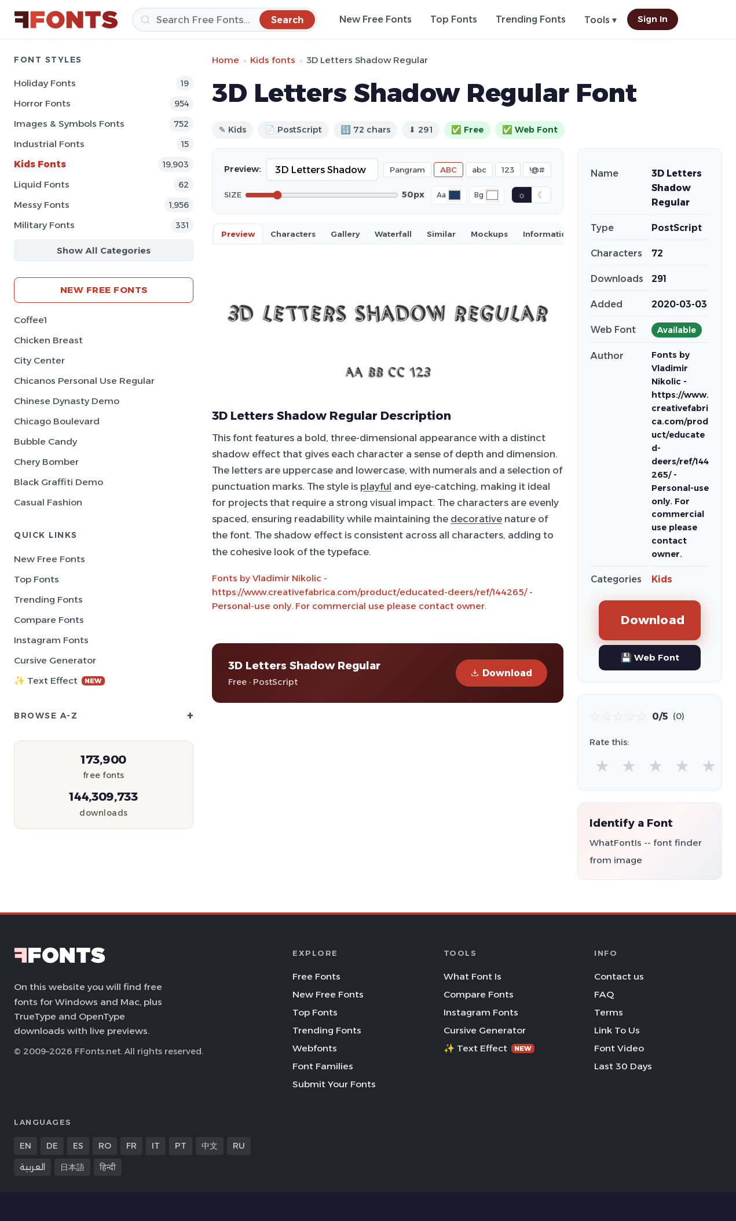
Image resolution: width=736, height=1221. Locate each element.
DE (52, 1146)
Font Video (619, 1048)
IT (156, 1146)
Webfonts (314, 1048)
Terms (608, 1012)
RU (239, 1146)
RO (104, 1146)
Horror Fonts (42, 103)
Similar (441, 234)
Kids (661, 579)
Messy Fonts (41, 204)
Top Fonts (453, 19)
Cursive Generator (55, 660)
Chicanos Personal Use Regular (84, 380)
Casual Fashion (48, 502)
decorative (476, 519)
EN (25, 1146)
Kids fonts (272, 59)
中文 (210, 1146)
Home (225, 59)
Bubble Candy (45, 441)
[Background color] (492, 195)
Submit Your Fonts (334, 1084)
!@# (537, 169)
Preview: (242, 169)
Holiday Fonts (45, 83)
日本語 (72, 1167)
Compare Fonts (49, 619)
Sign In (653, 19)
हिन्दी (108, 1167)
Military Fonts (44, 224)
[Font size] (321, 195)
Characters (293, 234)
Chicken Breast (48, 340)
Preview (238, 234)
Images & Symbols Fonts (69, 123)
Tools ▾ (600, 19)
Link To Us (617, 1030)
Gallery (345, 234)
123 (507, 169)
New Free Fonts (375, 19)
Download (501, 673)
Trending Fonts (531, 19)
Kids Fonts (40, 164)
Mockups (489, 234)
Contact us (619, 976)
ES (78, 1146)
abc (479, 169)
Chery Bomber (46, 461)
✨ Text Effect (59, 680)
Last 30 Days (623, 1066)
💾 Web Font (650, 657)
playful (375, 486)
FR (131, 1146)
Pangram (407, 169)
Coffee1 (30, 319)
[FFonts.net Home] (66, 19)
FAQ (604, 994)
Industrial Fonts (49, 143)
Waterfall (393, 234)
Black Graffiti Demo (58, 481)
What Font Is (472, 976)
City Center (39, 360)
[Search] (224, 20)
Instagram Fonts (51, 640)
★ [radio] (602, 766)
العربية (32, 1167)
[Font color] (455, 195)
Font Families (322, 1066)
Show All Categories (104, 250)
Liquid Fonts (41, 184)
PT (180, 1146)
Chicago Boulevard (57, 421)
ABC (448, 169)
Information (547, 234)
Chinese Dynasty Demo (66, 400)
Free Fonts (316, 976)
